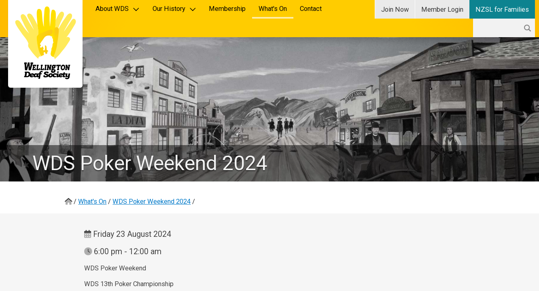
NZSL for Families (502, 9)
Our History (174, 9)
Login (442, 9)
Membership (227, 9)
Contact (311, 9)
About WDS (117, 9)
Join (395, 9)
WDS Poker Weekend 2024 (151, 201)
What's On (273, 9)
